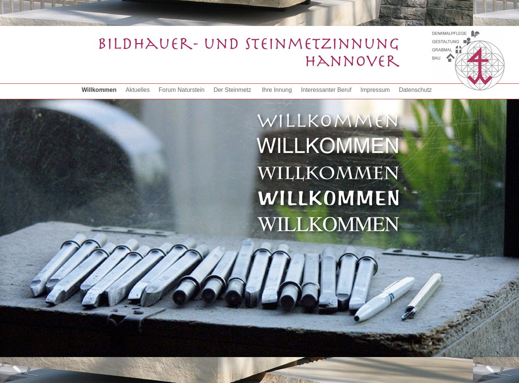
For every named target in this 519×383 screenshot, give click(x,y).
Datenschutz (415, 90)
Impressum (375, 90)
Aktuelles (138, 90)
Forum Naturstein (182, 90)
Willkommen (100, 90)
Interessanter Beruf (327, 90)
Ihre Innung (277, 90)
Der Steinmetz (234, 90)
